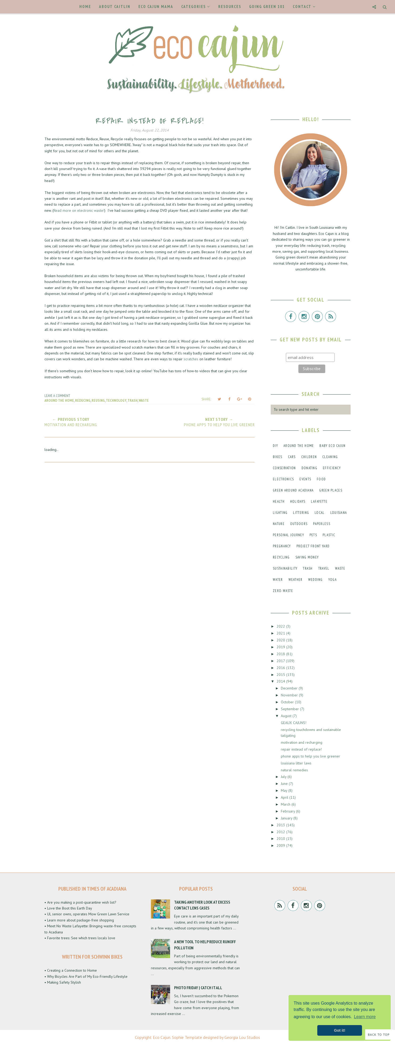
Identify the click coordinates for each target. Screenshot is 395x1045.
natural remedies (294, 770)
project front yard (313, 546)
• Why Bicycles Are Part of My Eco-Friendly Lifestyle (85, 976)
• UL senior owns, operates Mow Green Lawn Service (86, 914)
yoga (332, 579)
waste (144, 400)
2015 (281, 674)
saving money (307, 557)
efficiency (332, 468)
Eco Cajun (161, 1037)
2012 (281, 832)
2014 (281, 681)
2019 (281, 647)
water (278, 579)
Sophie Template (187, 1037)
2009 (281, 845)
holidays (297, 501)
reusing (98, 400)
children (309, 457)
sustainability (285, 568)
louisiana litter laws (296, 763)
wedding (315, 579)
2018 (281, 653)
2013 (281, 825)
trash (132, 400)
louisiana (338, 512)
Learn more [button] (365, 1016)
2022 (281, 626)
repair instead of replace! (301, 749)
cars (292, 457)
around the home (59, 400)
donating (309, 468)
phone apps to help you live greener (310, 756)
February (288, 811)
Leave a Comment (57, 395)
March (286, 804)
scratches (191, 359)
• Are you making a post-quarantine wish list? (80, 902)
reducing (82, 400)
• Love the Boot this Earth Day (68, 908)
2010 (281, 838)
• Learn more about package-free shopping (79, 920)
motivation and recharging (301, 742)
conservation (284, 468)
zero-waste (283, 591)
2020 (281, 640)
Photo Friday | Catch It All (198, 987)
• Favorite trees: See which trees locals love (79, 938)
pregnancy (282, 546)
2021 (281, 633)
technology (116, 400)
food (321, 479)
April (285, 797)
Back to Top (379, 1034)
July (284, 776)
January (287, 818)
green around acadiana (293, 490)
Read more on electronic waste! (79, 210)
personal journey (288, 535)
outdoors (298, 524)
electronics (283, 479)
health (279, 501)
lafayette (319, 501)
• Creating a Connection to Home (70, 970)
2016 (281, 667)
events (305, 479)
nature (279, 524)
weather (296, 579)
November (290, 695)
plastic (329, 535)
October (288, 702)
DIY (275, 445)
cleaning (330, 457)
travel (324, 568)
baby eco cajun (332, 445)
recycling (281, 557)
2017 (281, 660)
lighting (280, 512)
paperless (321, 524)
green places (330, 490)
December (290, 688)
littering (301, 512)
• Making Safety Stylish (62, 982)
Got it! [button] (339, 1030)
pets (313, 535)
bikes (277, 457)
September (290, 708)
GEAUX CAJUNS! (293, 722)
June (285, 783)
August (287, 715)
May (284, 790)
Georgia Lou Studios (242, 1037)
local (320, 512)
